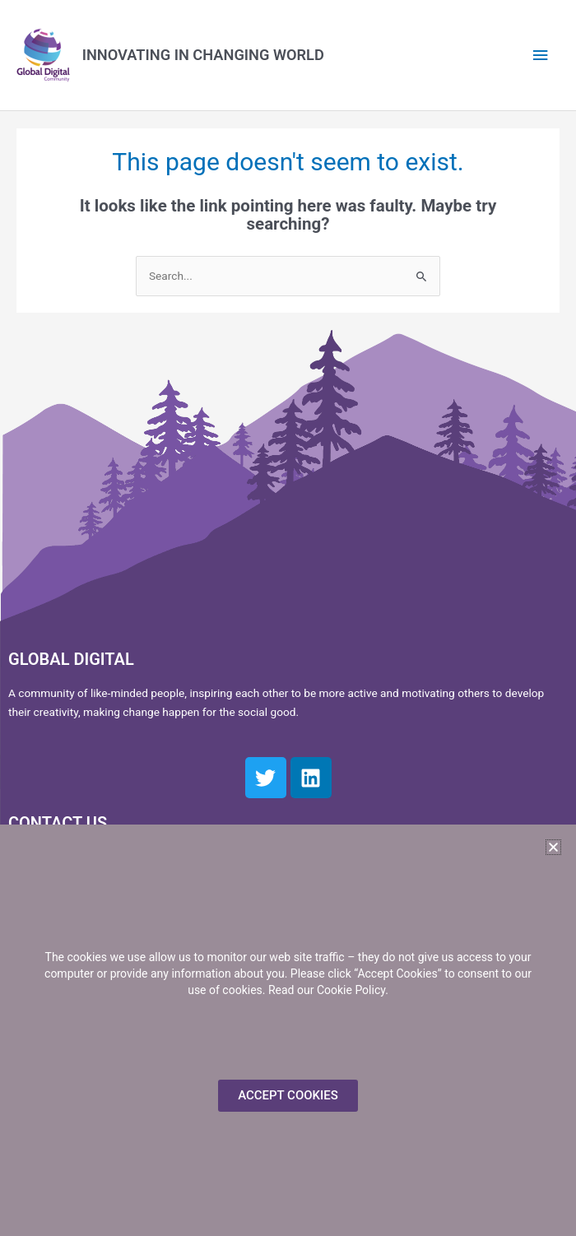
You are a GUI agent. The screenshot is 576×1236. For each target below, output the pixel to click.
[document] (288, 618)
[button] (553, 847)
